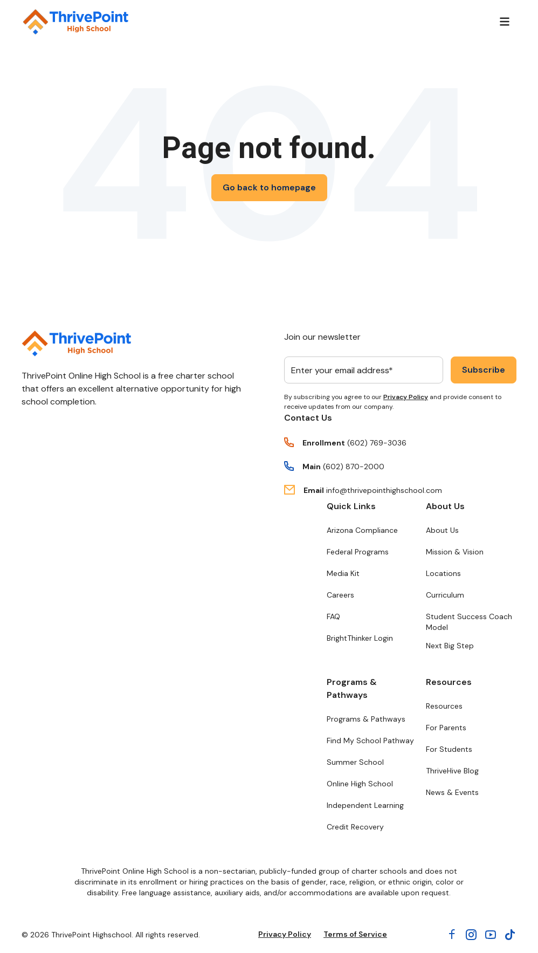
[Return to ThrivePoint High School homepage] (75, 21)
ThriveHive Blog (452, 771)
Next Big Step (450, 645)
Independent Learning (365, 805)
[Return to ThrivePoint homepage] (76, 343)
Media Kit (343, 573)
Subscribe (483, 369)
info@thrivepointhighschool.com (384, 490)
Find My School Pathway (370, 740)
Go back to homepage (269, 187)
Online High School (360, 784)
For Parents (446, 727)
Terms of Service (355, 934)
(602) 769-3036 (376, 443)
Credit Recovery (355, 827)
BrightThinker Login (360, 638)
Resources (449, 682)
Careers (340, 595)
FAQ (333, 616)
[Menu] (504, 21)
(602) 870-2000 (353, 466)
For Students (449, 749)
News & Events (452, 792)
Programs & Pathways (352, 688)
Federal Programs (358, 552)
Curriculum (445, 595)
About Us (445, 506)
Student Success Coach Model (469, 622)
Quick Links (351, 506)
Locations (443, 573)
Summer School (355, 762)
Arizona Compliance (362, 530)
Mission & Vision (455, 552)
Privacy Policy (405, 397)
